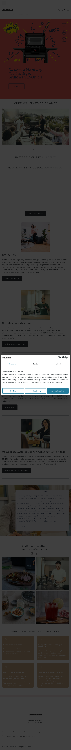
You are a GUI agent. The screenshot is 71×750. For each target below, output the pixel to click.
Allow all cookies (58, 391)
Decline (13, 391)
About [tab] (58, 364)
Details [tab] (35, 364)
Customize (35, 391)
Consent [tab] (12, 364)
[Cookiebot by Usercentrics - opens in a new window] (59, 357)
